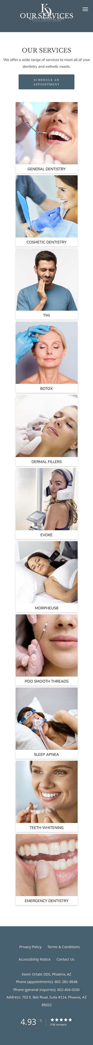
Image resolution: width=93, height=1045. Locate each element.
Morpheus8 (46, 608)
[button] (85, 9)
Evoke (46, 534)
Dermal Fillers (46, 461)
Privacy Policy (30, 946)
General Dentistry (47, 169)
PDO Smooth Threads (46, 681)
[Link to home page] (47, 15)
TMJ (46, 315)
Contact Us (65, 959)
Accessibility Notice (35, 959)
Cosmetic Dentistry (46, 242)
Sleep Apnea (46, 754)
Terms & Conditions (63, 946)
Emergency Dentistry (46, 900)
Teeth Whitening (47, 827)
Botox (46, 388)
